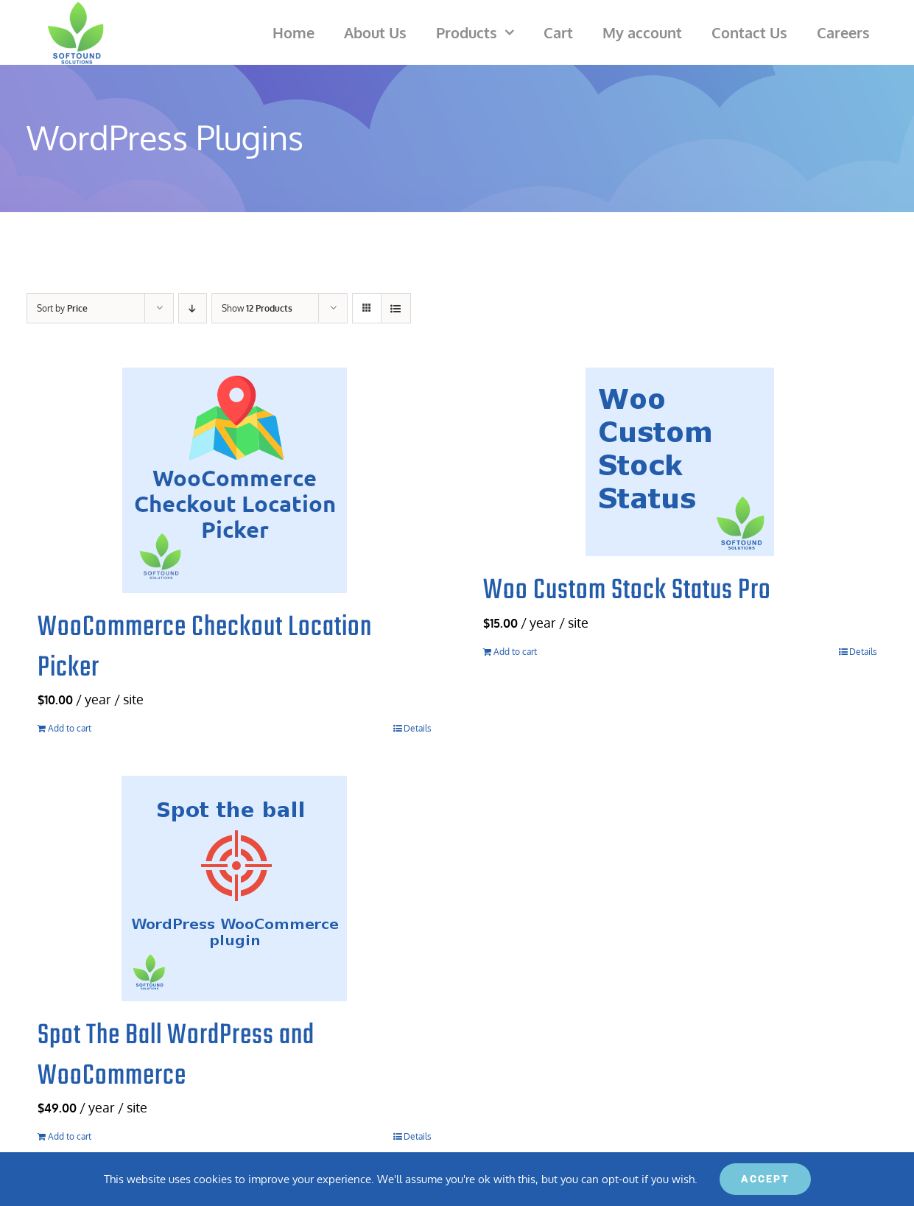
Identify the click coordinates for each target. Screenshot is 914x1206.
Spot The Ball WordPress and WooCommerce (176, 1056)
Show (257, 308)
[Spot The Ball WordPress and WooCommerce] (235, 888)
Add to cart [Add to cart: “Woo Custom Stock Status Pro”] (515, 651)
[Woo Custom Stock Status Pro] (680, 462)
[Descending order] (192, 308)
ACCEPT (765, 1179)
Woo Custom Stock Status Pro (627, 591)
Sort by (62, 308)
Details (418, 728)
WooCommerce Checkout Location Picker (205, 648)
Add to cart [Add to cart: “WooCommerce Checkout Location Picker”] (69, 728)
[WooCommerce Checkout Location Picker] (235, 480)
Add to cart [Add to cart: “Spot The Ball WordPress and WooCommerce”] (69, 1136)
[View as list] (396, 308)
